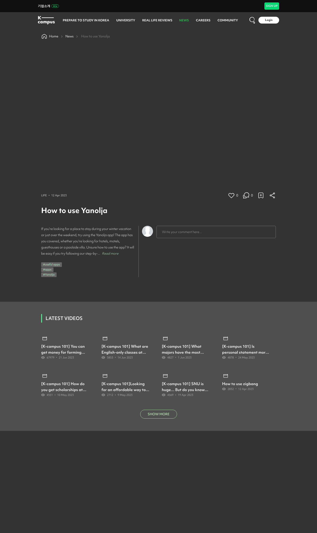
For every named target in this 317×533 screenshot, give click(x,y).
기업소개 (48, 6)
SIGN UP (272, 6)
